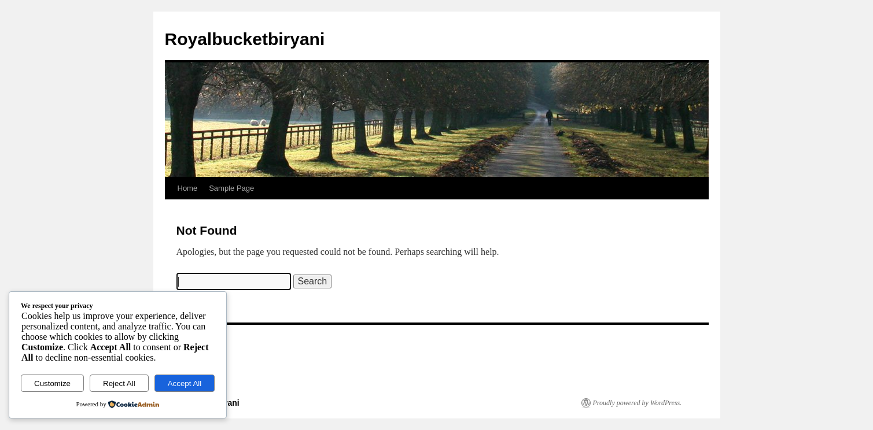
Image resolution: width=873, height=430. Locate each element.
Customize (52, 383)
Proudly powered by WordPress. (637, 403)
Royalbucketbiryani (245, 39)
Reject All (119, 383)
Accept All (185, 383)
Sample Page (231, 188)
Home (188, 188)
